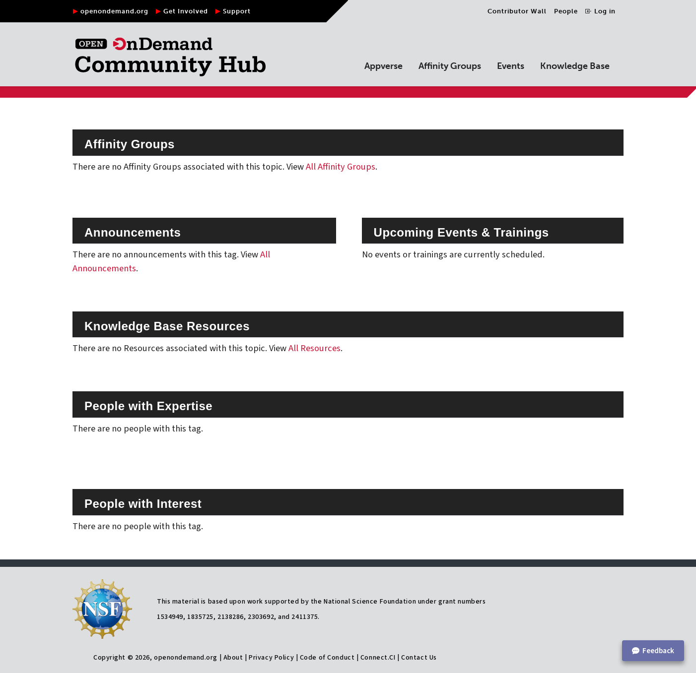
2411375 (304, 617)
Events (510, 66)
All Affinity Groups (340, 166)
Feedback (653, 651)
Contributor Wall (517, 11)
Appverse (383, 66)
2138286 (230, 617)
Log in (600, 11)
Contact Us (419, 658)
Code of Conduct (327, 658)
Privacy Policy (271, 658)
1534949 (170, 617)
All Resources (314, 348)
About (233, 658)
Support (237, 11)
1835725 (200, 617)
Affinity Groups (449, 66)
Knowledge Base (575, 66)
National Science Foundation (370, 602)
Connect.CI (378, 658)
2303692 (261, 617)
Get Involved (185, 11)
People (566, 11)
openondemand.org (114, 11)
